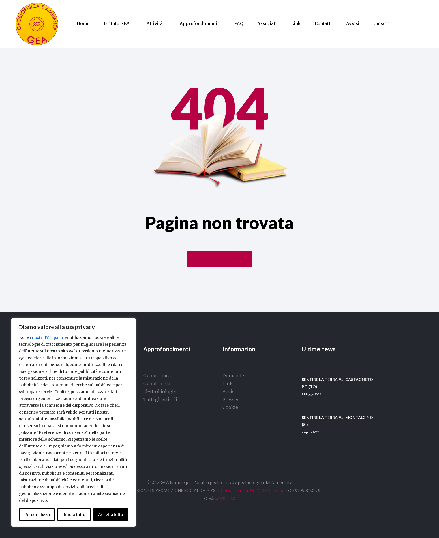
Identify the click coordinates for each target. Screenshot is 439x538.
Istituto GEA (117, 23)
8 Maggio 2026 (311, 394)
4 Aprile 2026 (311, 432)
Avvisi (352, 23)
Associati (267, 23)
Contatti (323, 23)
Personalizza (37, 514)
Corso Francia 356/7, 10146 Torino (252, 490)
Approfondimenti (198, 23)
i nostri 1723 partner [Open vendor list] (49, 337)
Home (82, 23)
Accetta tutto (110, 514)
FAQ (238, 23)
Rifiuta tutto (73, 514)
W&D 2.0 (227, 498)
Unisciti (382, 23)
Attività (155, 23)
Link (296, 23)
